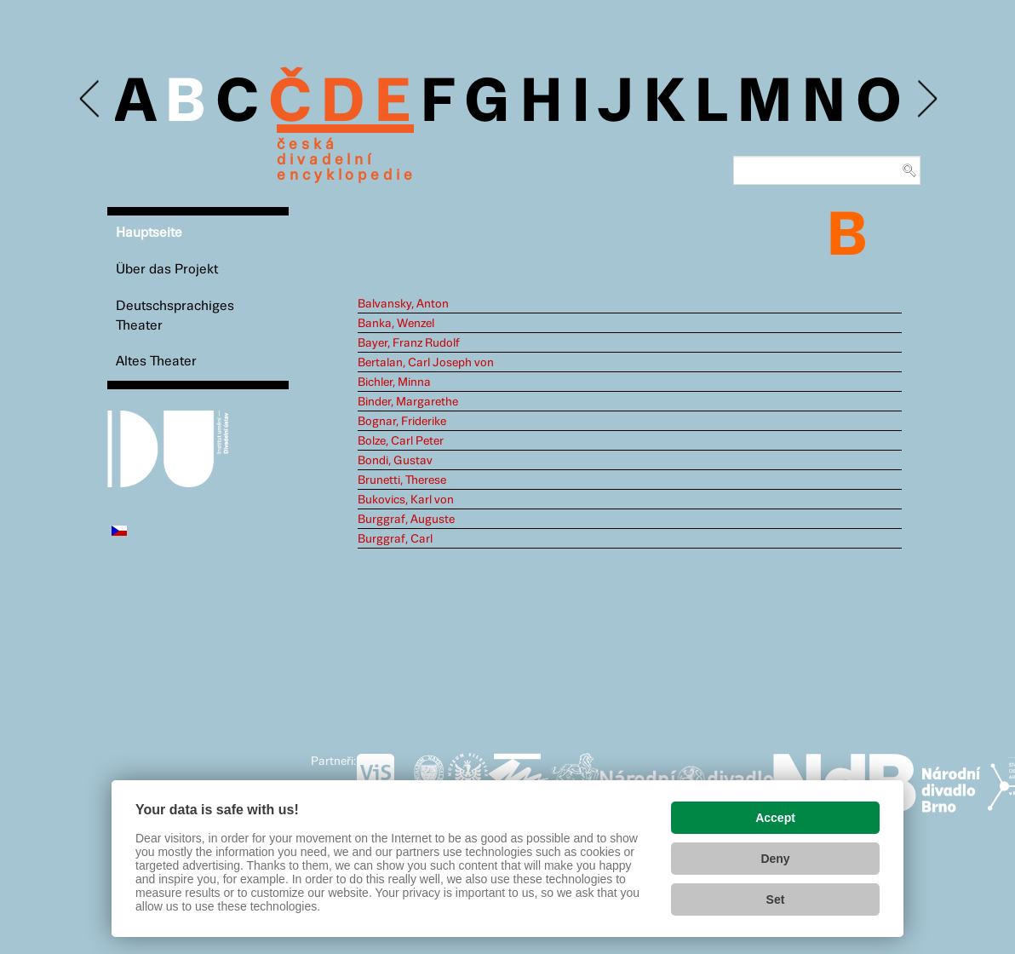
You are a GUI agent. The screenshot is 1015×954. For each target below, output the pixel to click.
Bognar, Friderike (402, 422)
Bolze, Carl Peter (401, 441)
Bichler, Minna (394, 382)
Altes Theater (156, 361)
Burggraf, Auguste (406, 520)
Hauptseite (149, 233)
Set (775, 899)
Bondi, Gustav (395, 461)
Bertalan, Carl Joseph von (426, 363)
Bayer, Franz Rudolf (409, 343)
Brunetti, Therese (402, 480)
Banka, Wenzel (396, 324)
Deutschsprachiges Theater (175, 316)
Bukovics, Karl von (406, 500)
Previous (91, 99)
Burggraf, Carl (395, 539)
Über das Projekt (167, 269)
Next (926, 99)
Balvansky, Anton (403, 304)
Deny (774, 858)
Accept (775, 818)
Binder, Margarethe (408, 402)
